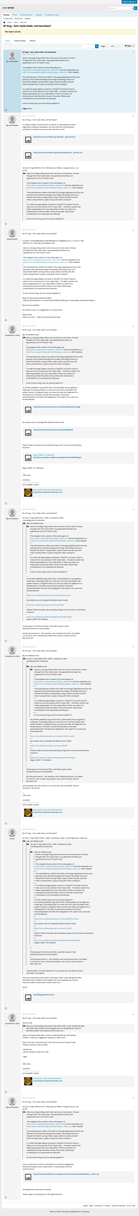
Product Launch (26, 15)
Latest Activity (20, 41)
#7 (133, 829)
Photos (33, 41)
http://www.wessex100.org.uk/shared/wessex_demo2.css (57, 152)
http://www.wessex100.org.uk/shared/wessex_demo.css (44, 72)
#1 (133, 52)
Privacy (107, 1206)
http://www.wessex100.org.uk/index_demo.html (41, 70)
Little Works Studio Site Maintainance (47, 490)
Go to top (131, 1206)
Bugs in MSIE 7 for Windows (44, 455)
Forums (6, 15)
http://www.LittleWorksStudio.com (47, 492)
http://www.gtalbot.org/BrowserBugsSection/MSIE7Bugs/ (57, 457)
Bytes (85, 1206)
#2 (133, 116)
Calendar (27, 19)
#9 (133, 1098)
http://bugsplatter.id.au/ (43, 995)
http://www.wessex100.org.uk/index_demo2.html (54, 137)
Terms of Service (118, 1206)
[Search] (121, 8)
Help (91, 1206)
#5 (133, 509)
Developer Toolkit (52, 15)
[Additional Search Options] (132, 8)
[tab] (7, 41)
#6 (133, 647)
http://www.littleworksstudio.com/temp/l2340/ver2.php (56, 407)
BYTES (15, 15)
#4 (133, 326)
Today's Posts (8, 19)
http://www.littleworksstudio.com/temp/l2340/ (53, 430)
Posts (7, 41)
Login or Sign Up (129, 2)
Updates (38, 15)
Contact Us (98, 1206)
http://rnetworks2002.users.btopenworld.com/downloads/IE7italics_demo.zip (66, 1174)
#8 (133, 1014)
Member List (19, 19)
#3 (133, 230)
